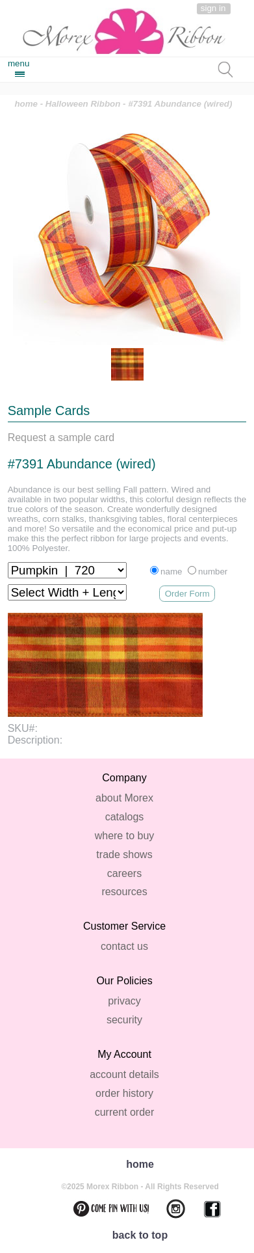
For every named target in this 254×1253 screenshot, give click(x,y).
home (26, 104)
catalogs (124, 816)
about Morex (124, 797)
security (124, 1019)
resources (124, 891)
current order (125, 1112)
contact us (124, 946)
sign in (213, 8)
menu (18, 63)
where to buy (125, 835)
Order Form (187, 594)
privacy (124, 1000)
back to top (140, 1235)
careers (124, 873)
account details (124, 1074)
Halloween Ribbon (83, 104)
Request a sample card (61, 437)
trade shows (124, 854)
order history (124, 1093)
